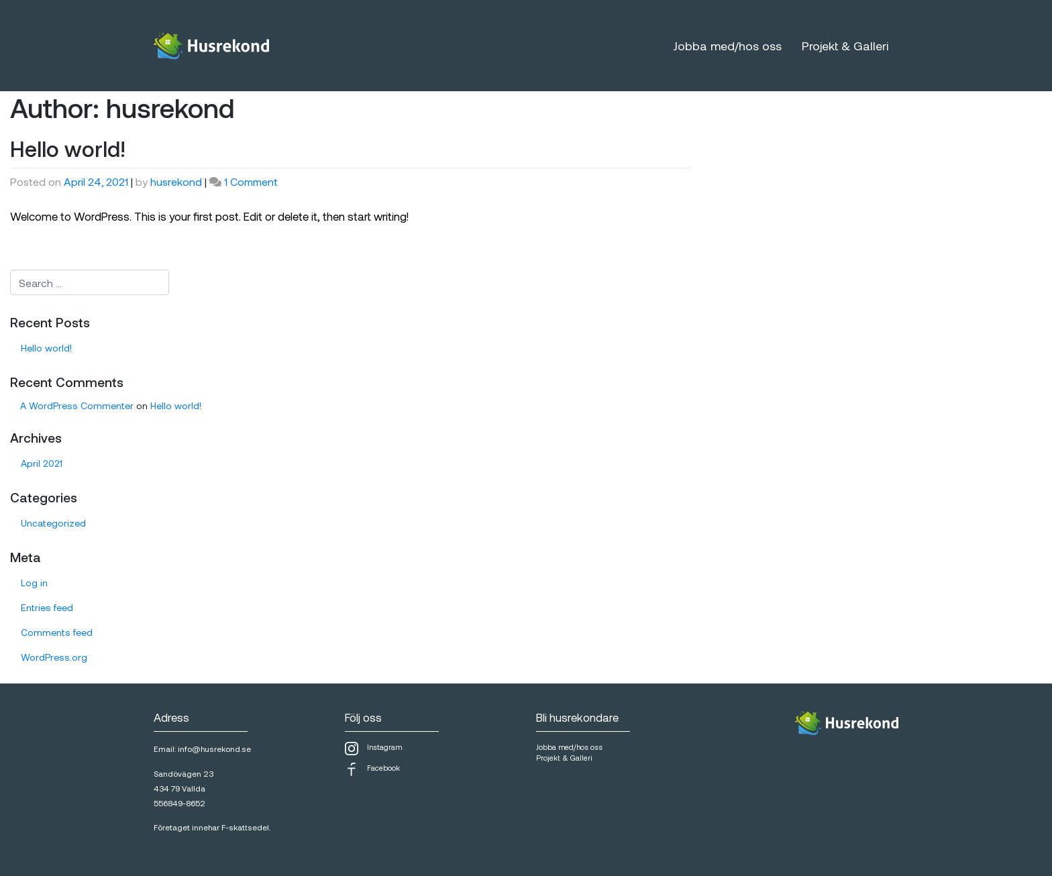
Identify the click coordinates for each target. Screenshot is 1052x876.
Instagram (373, 748)
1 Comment (251, 181)
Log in (34, 582)
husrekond (176, 181)
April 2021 (41, 463)
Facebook (372, 769)
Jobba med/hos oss (727, 45)
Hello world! (67, 148)
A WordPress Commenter (77, 405)
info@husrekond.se (214, 748)
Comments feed (57, 632)
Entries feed (47, 607)
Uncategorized (53, 523)
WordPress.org (54, 657)
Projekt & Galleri (845, 45)
